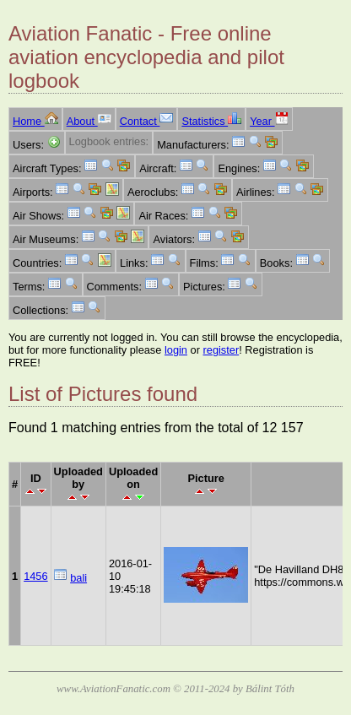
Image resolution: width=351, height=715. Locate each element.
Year (269, 121)
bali (78, 577)
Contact (147, 121)
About (89, 121)
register (221, 350)
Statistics (211, 121)
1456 (35, 576)
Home (35, 121)
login (176, 350)
